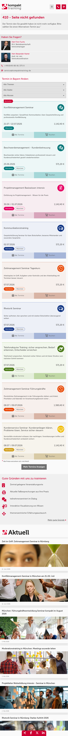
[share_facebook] (31, 733)
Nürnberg (9, 168)
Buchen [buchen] (50, 135)
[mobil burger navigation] (52, 6)
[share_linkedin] (43, 733)
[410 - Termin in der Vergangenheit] (58, 6)
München (8, 128)
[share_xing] (25, 733)
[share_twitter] (37, 733)
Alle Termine (18, 135)
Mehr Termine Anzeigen (34, 467)
